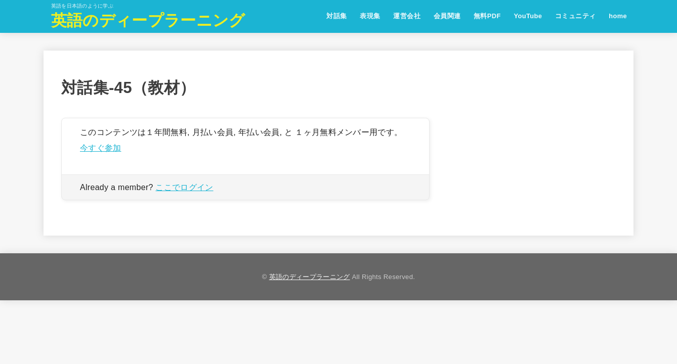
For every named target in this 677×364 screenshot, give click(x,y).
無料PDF (487, 16)
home (618, 16)
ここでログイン (184, 187)
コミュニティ (575, 16)
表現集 (370, 16)
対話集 (336, 16)
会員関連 (447, 16)
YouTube (528, 16)
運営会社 (406, 16)
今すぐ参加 (100, 147)
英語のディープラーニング (148, 20)
